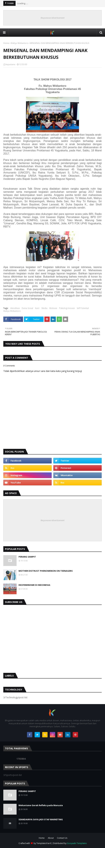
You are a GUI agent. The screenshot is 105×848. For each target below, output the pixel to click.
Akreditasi (15, 308)
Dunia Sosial (27, 308)
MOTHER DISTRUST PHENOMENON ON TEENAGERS (46, 570)
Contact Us (62, 838)
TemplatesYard (43, 843)
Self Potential (83, 308)
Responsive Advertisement (52, 17)
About (51, 838)
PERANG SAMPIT (27, 556)
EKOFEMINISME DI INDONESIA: (35, 584)
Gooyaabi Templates (77, 843)
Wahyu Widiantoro (19, 43)
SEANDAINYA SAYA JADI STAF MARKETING (41, 819)
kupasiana (10, 64)
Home (6, 43)
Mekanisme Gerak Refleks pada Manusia (41, 805)
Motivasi (53, 308)
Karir (37, 308)
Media (44, 308)
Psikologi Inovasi (67, 308)
